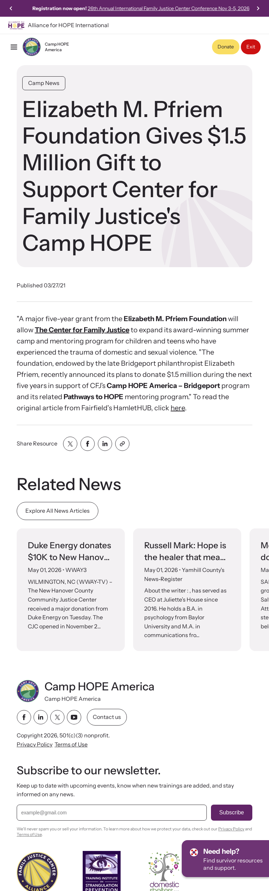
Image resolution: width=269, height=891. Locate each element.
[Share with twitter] (70, 443)
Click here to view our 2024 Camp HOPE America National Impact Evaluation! (92, 8)
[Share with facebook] (87, 443)
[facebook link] (24, 717)
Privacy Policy (34, 744)
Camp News (43, 82)
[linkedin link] (40, 717)
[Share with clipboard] (122, 443)
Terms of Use (71, 744)
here (178, 408)
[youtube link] (74, 717)
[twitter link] (57, 717)
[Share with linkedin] (105, 443)
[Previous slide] (11, 8)
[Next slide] (258, 8)
